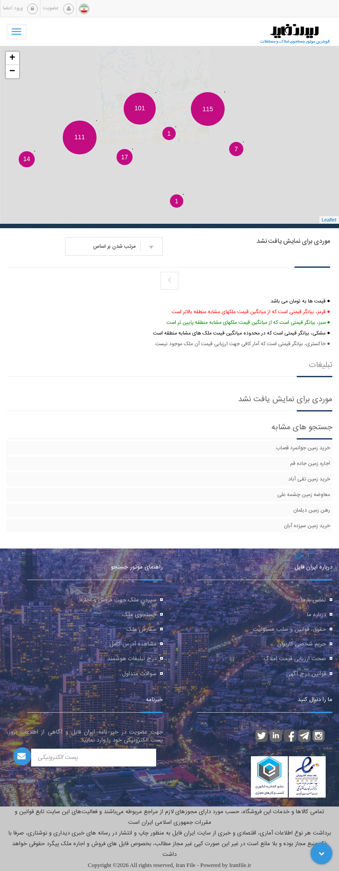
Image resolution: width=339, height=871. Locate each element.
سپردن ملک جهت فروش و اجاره (118, 600)
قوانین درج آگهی (306, 674)
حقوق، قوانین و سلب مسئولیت (289, 629)
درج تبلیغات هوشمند (132, 659)
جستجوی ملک (139, 615)
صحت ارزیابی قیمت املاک (295, 659)
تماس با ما (313, 600)
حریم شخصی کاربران (301, 644)
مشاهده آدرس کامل (133, 644)
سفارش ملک (141, 629)
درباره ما (316, 615)
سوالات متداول (139, 674)
